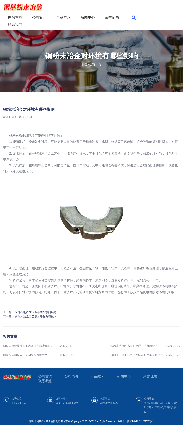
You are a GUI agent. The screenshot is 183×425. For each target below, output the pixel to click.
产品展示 (63, 17)
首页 (84, 64)
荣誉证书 (112, 17)
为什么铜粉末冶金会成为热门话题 (36, 312)
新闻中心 (88, 17)
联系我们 (15, 25)
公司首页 (45, 376)
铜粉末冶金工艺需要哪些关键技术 (36, 316)
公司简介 (39, 17)
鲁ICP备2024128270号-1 (140, 421)
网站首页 (15, 17)
